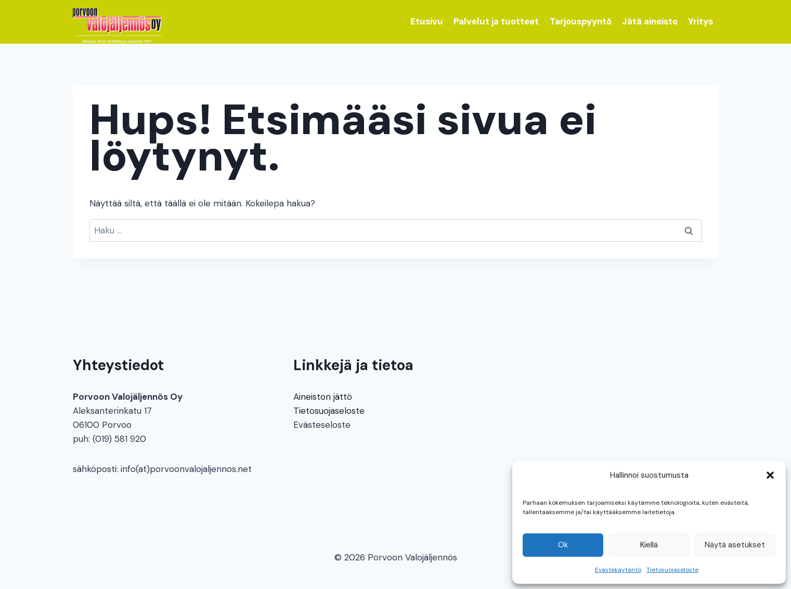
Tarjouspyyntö (581, 21)
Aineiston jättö (322, 396)
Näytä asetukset (735, 545)
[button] (770, 475)
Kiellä (649, 545)
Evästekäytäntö (618, 570)
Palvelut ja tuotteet (496, 21)
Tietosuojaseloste (672, 570)
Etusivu (426, 21)
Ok (563, 545)
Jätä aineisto (650, 21)
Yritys (700, 21)
